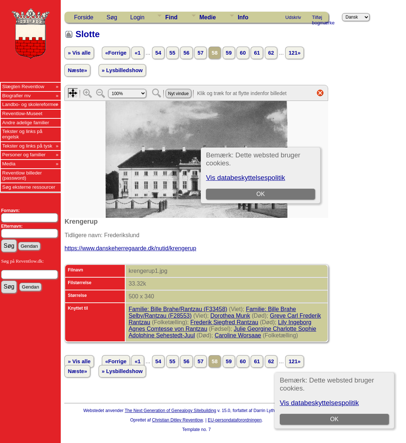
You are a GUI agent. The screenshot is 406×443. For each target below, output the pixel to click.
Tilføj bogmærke (323, 19)
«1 (137, 53)
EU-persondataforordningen (235, 420)
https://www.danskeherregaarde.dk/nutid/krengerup (130, 248)
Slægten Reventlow (23, 86)
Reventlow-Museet (22, 113)
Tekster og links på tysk (27, 146)
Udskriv (293, 17)
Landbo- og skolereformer (30, 104)
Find (171, 17)
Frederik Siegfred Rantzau (224, 322)
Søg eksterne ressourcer (28, 187)
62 (271, 53)
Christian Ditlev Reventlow (177, 420)
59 (229, 53)
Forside (83, 17)
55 (172, 53)
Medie (207, 17)
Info (243, 17)
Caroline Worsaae (238, 335)
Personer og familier (23, 154)
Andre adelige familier (25, 122)
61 (257, 53)
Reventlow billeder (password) (22, 175)
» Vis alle (79, 53)
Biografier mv (16, 95)
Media (8, 163)
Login (137, 17)
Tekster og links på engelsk (22, 134)
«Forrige (116, 53)
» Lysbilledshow (122, 70)
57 (200, 53)
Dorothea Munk (230, 316)
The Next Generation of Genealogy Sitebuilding (170, 410)
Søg (112, 17)
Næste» (77, 70)
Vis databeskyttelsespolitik (319, 403)
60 (243, 53)
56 (186, 53)
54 (158, 53)
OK (334, 419)
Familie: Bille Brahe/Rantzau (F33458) (177, 309)
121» (294, 53)
